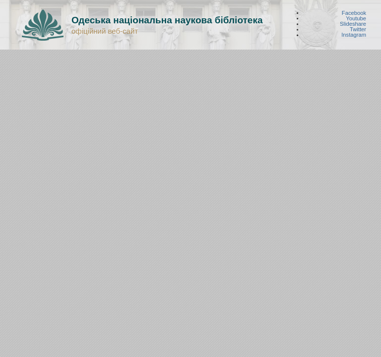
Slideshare (353, 24)
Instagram (353, 35)
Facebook (354, 12)
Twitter (358, 29)
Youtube (356, 18)
